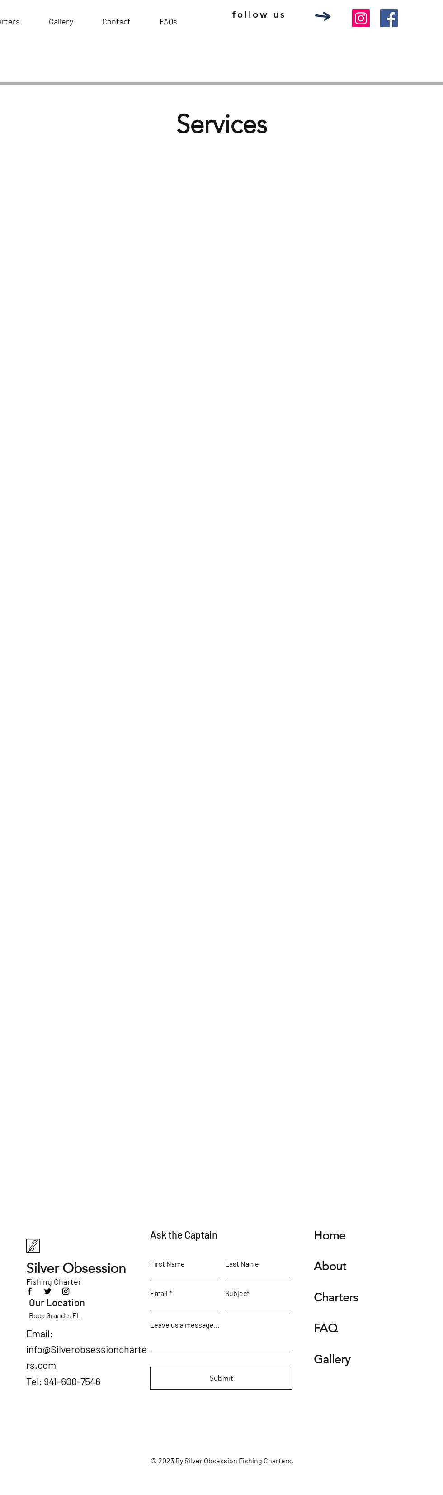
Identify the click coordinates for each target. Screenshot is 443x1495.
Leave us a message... (184, 1325)
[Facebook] (389, 18)
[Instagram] (361, 18)
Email (159, 1293)
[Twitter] (47, 1291)
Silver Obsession (78, 1268)
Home (329, 1236)
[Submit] (221, 1378)
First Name (167, 1263)
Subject (237, 1293)
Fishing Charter (53, 1281)
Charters (336, 1298)
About (330, 1266)
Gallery (332, 1360)
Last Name (242, 1263)
